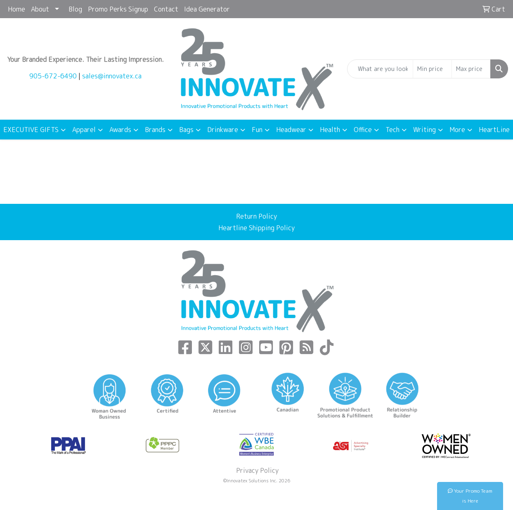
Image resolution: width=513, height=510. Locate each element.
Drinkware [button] (222, 129)
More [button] (457, 129)
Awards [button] (120, 129)
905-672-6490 (53, 75)
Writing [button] (424, 129)
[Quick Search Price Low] (432, 68)
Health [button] (330, 129)
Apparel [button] (84, 129)
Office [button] (363, 129)
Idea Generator (207, 9)
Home (16, 9)
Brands (155, 129)
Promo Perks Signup (118, 9)
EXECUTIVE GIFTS (31, 129)
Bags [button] (186, 129)
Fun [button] (257, 129)
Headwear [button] (291, 129)
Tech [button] (392, 129)
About (40, 9)
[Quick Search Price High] (471, 68)
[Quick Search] (380, 68)
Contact (166, 9)
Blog (75, 9)
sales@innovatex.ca (112, 75)
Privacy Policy (256, 470)
